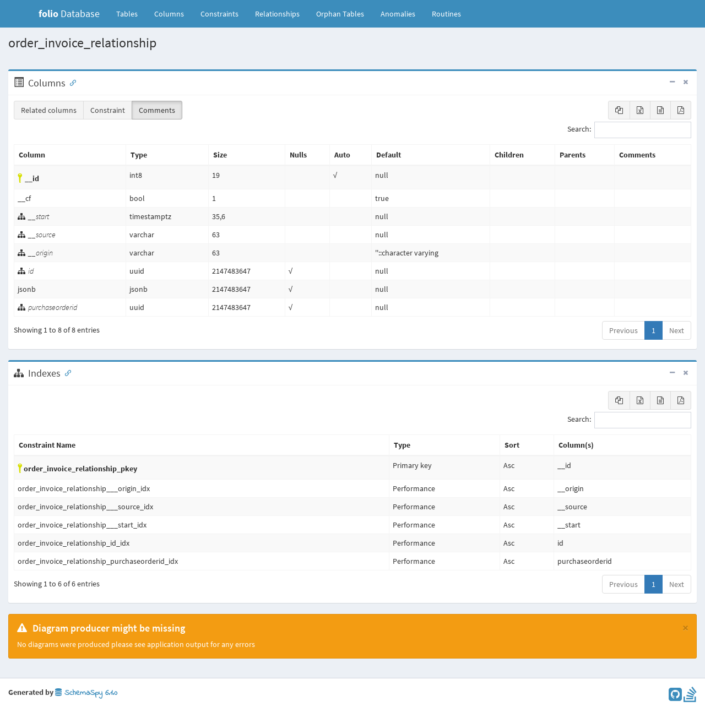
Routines (446, 14)
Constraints (219, 14)
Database (69, 13)
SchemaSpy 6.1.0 (86, 693)
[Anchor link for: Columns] (70, 82)
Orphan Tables (340, 14)
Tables (131, 13)
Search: (629, 130)
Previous (623, 330)
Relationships (277, 14)
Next (676, 330)
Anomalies (398, 14)
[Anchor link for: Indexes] (65, 372)
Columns (169, 14)
